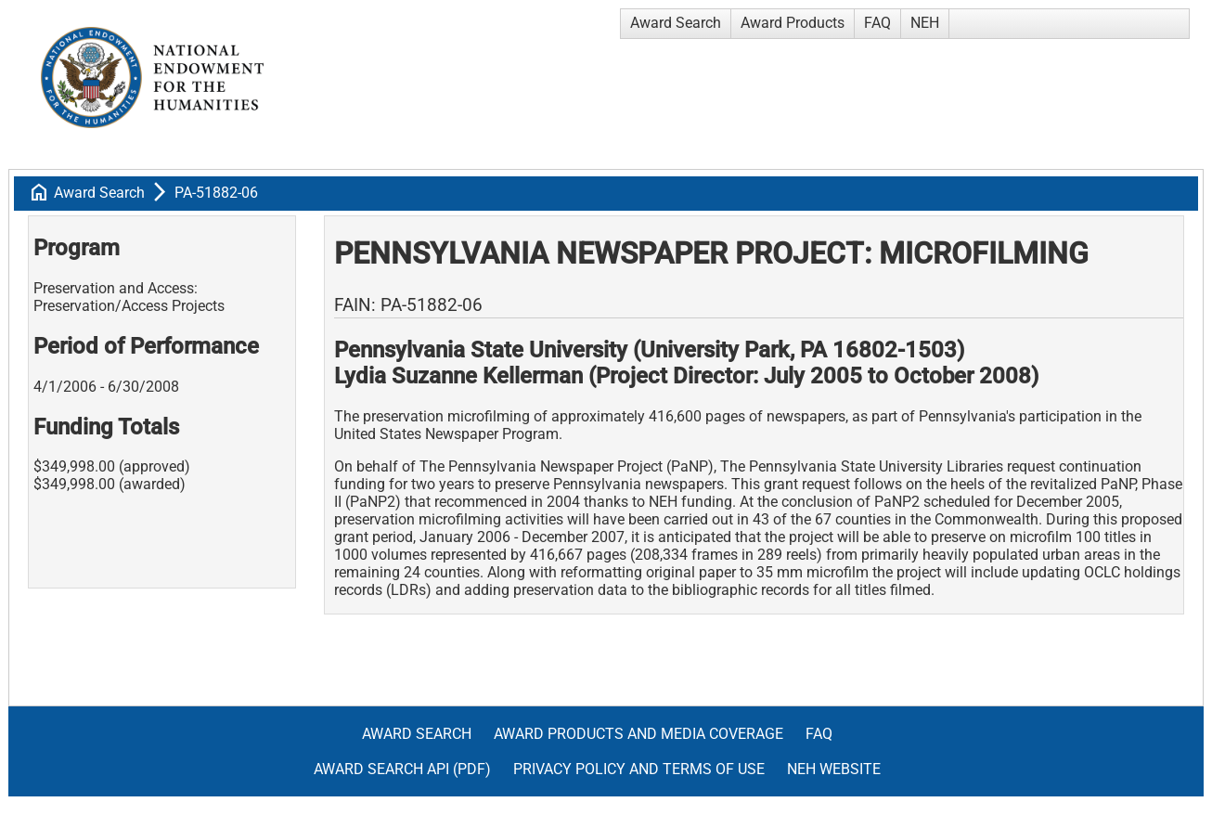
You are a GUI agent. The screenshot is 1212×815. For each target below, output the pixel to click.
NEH (924, 23)
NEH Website (834, 769)
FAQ (877, 23)
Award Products (793, 23)
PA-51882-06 (216, 192)
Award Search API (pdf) (402, 769)
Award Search (675, 23)
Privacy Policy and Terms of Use (639, 769)
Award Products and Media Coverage (638, 734)
